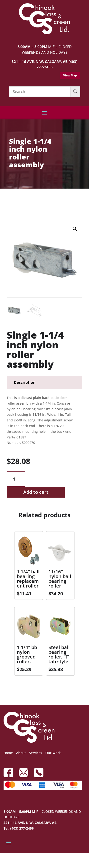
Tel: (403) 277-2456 (19, 828)
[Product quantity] (16, 479)
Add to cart (35, 492)
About (21, 753)
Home (8, 753)
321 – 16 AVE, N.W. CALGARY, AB (30, 822)
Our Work (53, 753)
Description (25, 382)
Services (35, 753)
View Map (70, 75)
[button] (74, 229)
